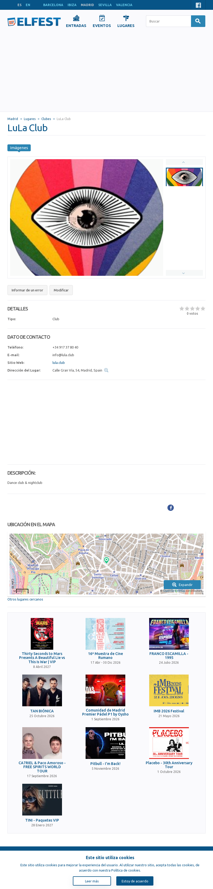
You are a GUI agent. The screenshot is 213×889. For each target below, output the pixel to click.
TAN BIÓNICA (42, 711)
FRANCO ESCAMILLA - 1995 (168, 656)
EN (28, 5)
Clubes (46, 119)
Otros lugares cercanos (25, 599)
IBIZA (72, 5)
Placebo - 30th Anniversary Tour (169, 765)
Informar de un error (27, 290)
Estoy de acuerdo (135, 881)
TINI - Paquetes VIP (42, 820)
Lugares (30, 119)
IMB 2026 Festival (169, 711)
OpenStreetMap (174, 590)
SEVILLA (105, 5)
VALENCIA (124, 5)
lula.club (58, 362)
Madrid (12, 119)
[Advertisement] (106, 72)
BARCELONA (53, 5)
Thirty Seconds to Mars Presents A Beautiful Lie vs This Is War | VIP (42, 658)
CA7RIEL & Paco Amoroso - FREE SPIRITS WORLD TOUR (42, 767)
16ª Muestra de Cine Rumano (105, 656)
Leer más (92, 881)
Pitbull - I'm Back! (105, 764)
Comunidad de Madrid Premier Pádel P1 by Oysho (105, 712)
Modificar (61, 290)
